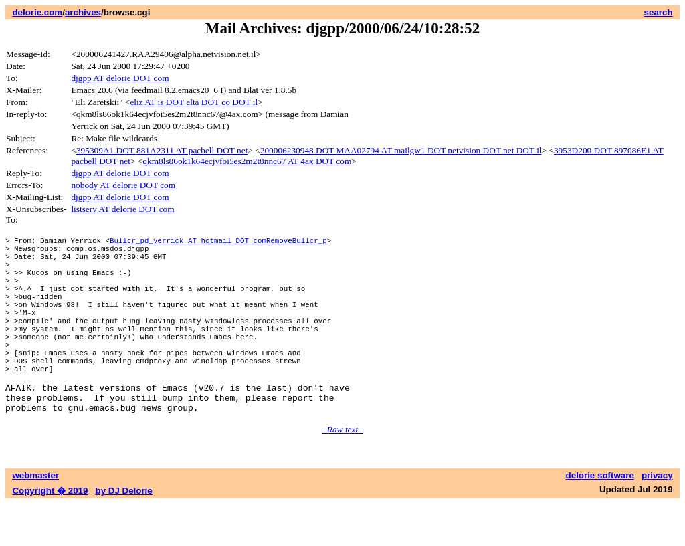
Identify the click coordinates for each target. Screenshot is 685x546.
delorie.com (37, 12)
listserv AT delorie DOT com (122, 209)
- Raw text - (342, 471)
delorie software (600, 518)
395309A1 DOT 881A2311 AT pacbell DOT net (162, 150)
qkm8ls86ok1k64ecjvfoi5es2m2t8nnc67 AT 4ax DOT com (246, 161)
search (658, 12)
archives (83, 12)
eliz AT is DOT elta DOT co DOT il (194, 102)
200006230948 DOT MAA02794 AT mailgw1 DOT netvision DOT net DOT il (401, 150)
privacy (657, 518)
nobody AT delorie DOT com (123, 185)
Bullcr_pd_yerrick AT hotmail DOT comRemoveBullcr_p (218, 242)
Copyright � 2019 (50, 533)
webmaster (35, 518)
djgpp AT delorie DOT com (120, 78)
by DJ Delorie (124, 533)
